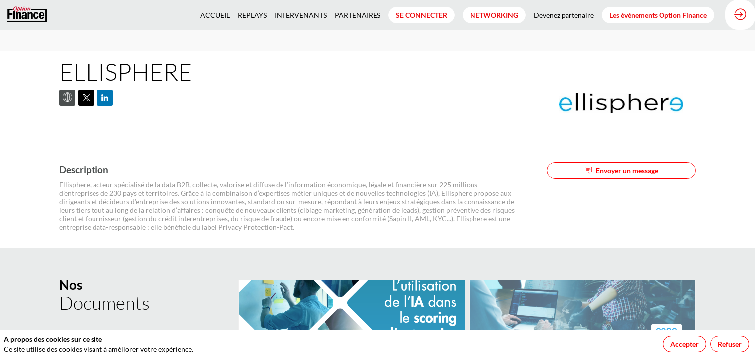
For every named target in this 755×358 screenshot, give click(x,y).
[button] (421, 15)
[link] (215, 15)
